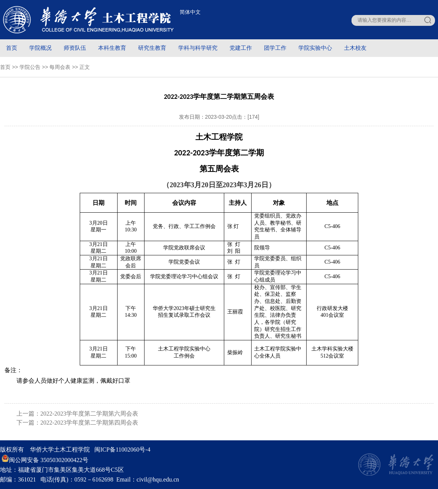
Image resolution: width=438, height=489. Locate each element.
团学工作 (275, 48)
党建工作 (240, 48)
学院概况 (40, 48)
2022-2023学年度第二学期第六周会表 (89, 413)
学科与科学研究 (198, 48)
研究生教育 (152, 48)
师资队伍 (75, 48)
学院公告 (29, 67)
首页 (11, 48)
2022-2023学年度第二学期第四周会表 (89, 422)
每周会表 (59, 67)
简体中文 (190, 12)
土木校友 (355, 48)
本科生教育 (112, 48)
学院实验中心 (315, 48)
